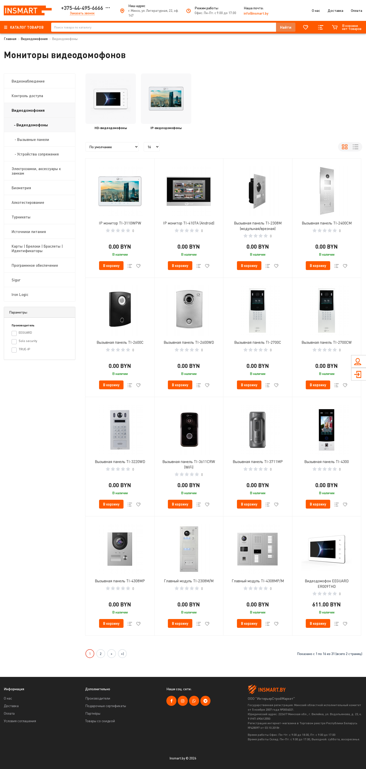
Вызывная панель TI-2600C (120, 342)
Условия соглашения (20, 721)
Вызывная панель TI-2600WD (189, 342)
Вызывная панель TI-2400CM (327, 223)
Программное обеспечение (35, 265)
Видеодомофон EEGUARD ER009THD (327, 584)
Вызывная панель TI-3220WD (120, 461)
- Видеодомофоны (30, 125)
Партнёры (92, 713)
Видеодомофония (34, 39)
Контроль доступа (27, 95)
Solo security (24, 341)
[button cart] (111, 265)
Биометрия (21, 187)
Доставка (335, 11)
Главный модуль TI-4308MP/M (258, 581)
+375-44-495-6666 (82, 7)
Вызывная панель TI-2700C (257, 342)
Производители (97, 698)
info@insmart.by (256, 13)
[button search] (285, 27)
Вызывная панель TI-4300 (326, 461)
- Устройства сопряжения (35, 154)
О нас (316, 11)
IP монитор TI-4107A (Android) (188, 223)
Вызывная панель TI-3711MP (258, 461)
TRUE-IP (21, 350)
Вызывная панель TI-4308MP (120, 581)
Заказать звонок (82, 13)
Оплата (356, 11)
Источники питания (29, 231)
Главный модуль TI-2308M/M (189, 581)
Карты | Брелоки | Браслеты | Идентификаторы (37, 248)
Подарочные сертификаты (105, 706)
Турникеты (21, 217)
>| (122, 654)
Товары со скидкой (100, 721)
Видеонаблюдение (28, 81)
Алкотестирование (28, 202)
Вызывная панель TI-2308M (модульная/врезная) (258, 226)
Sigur (16, 280)
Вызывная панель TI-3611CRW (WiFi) (188, 464)
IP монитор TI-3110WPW (120, 223)
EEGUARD (22, 333)
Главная (10, 39)
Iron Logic (20, 294)
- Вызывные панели (30, 139)
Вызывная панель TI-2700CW (326, 342)
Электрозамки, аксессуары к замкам (36, 170)
